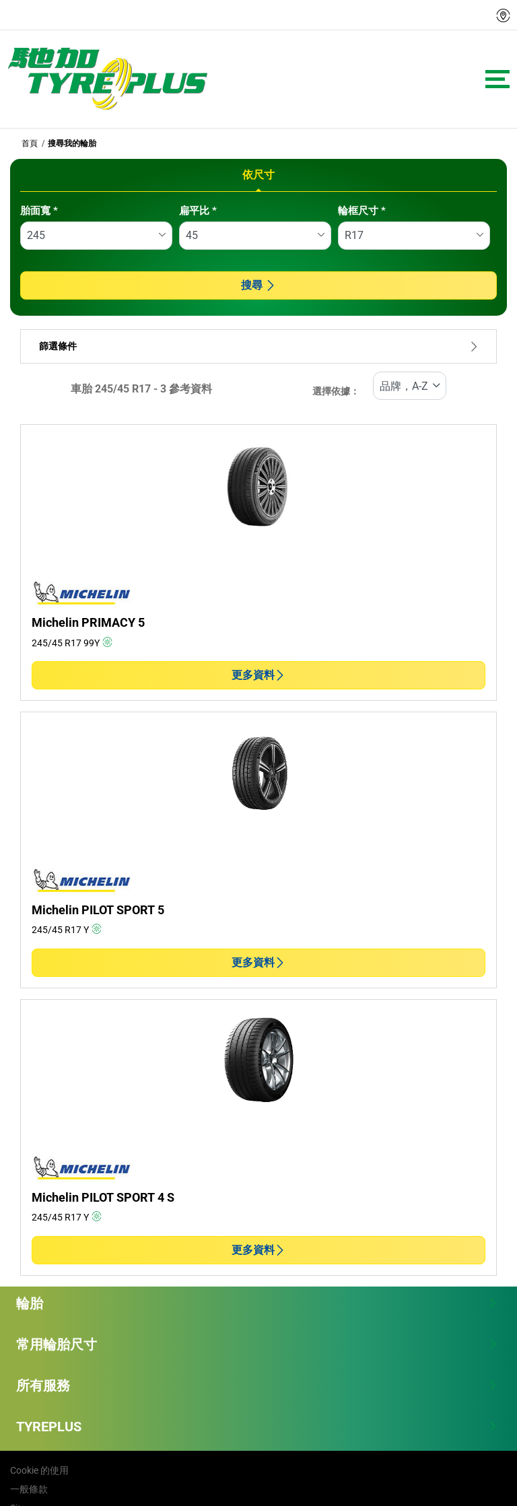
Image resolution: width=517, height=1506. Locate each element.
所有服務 (256, 1385)
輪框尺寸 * (362, 211)
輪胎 (256, 1303)
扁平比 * (198, 211)
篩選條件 (258, 346)
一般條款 (29, 1489)
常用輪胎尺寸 (256, 1344)
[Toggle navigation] (497, 79)
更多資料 (258, 675)
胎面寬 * (39, 211)
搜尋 (258, 285)
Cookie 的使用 (39, 1470)
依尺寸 (258, 174)
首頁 (30, 143)
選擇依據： (335, 391)
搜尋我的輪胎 (72, 143)
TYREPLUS (256, 1426)
